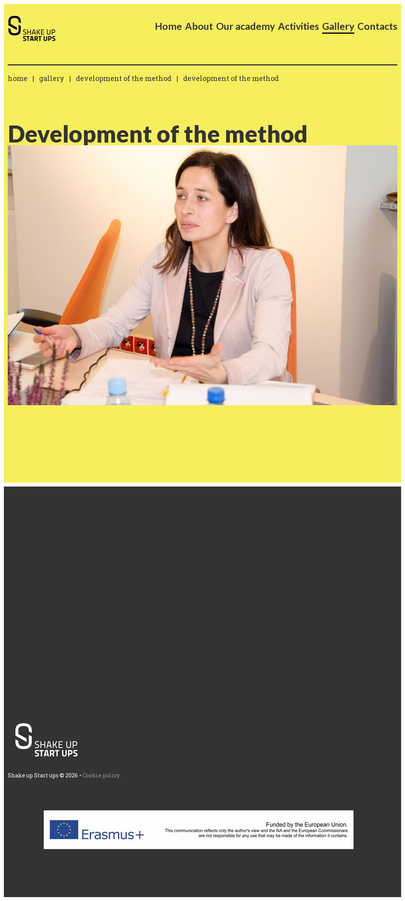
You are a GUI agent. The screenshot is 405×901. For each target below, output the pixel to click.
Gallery (51, 78)
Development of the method (124, 78)
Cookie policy (101, 775)
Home (17, 78)
